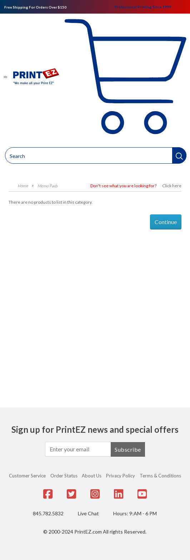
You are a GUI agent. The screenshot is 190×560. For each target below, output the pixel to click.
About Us (91, 476)
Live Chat (88, 513)
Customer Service (27, 476)
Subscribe (128, 449)
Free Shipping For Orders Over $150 (35, 7)
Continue (166, 221)
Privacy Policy (120, 476)
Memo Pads (48, 185)
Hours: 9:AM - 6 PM (135, 513)
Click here (171, 185)
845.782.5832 (48, 513)
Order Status (64, 476)
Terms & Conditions (160, 476)
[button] (179, 155)
